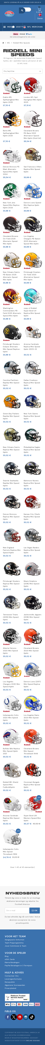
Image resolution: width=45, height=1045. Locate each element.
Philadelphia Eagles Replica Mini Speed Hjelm (32, 449)
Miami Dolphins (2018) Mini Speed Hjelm (31, 583)
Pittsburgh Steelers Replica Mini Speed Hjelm (11, 583)
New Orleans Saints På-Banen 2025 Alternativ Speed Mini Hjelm (11, 276)
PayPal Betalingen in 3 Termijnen (18, 965)
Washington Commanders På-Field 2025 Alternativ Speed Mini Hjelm (12, 312)
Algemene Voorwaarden (15, 985)
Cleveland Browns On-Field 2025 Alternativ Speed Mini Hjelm (10, 240)
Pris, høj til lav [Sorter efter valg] (9, 71)
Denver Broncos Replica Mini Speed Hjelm (11, 516)
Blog (6, 956)
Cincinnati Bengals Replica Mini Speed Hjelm (32, 784)
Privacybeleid (10, 988)
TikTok (32, 1017)
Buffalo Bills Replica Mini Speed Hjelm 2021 (11, 751)
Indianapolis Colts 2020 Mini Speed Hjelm (11, 717)
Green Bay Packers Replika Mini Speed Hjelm (11, 416)
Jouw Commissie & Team (15, 946)
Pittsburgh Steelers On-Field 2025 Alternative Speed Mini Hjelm (32, 276)
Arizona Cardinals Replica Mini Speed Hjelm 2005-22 (32, 346)
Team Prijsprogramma (14, 943)
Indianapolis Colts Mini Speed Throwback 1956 (11, 851)
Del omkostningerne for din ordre (22, 37)
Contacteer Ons (11, 976)
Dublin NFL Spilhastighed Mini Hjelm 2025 (11, 99)
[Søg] (26, 9)
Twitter (14, 1017)
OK (34, 910)
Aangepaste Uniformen (14, 940)
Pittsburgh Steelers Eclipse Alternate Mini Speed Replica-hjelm (11, 348)
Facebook (8, 1017)
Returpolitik (10, 982)
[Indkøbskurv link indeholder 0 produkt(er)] (39, 10)
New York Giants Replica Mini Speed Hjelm (32, 416)
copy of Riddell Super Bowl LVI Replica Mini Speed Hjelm (32, 312)
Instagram (26, 1017)
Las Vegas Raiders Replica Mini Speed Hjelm (32, 550)
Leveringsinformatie (13, 979)
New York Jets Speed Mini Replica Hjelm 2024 (11, 205)
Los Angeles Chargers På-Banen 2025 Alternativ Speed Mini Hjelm (32, 240)
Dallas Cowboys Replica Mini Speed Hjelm (32, 382)
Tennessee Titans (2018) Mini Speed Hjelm (11, 617)
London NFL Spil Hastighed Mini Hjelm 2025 (33, 99)
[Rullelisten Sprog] (40, 16)
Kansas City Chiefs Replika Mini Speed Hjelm (32, 516)
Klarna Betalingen (12, 962)
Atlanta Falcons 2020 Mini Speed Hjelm (10, 650)
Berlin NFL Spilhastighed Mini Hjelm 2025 (11, 133)
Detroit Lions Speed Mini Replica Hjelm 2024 (32, 205)
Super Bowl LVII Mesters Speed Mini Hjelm (32, 818)
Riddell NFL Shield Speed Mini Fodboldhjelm (10, 784)
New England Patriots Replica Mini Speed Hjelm (12, 550)
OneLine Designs (33, 1041)
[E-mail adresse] (17, 911)
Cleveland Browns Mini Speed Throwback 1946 (31, 751)
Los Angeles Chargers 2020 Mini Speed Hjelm (11, 684)
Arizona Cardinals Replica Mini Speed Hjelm (11, 818)
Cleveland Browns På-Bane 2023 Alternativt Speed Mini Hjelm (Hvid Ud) (32, 134)
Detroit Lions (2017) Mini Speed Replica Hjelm (32, 684)
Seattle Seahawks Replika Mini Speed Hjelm (11, 483)
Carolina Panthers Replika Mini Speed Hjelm (11, 382)
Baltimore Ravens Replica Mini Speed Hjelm (32, 483)
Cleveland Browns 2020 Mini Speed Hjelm (31, 650)
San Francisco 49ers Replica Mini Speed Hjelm (33, 169)
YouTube (20, 1017)
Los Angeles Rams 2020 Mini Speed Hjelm (31, 717)
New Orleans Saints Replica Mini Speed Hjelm (11, 449)
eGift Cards (10, 959)
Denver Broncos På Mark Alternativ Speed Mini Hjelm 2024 (11, 170)
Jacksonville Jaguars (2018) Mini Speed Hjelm (32, 617)
